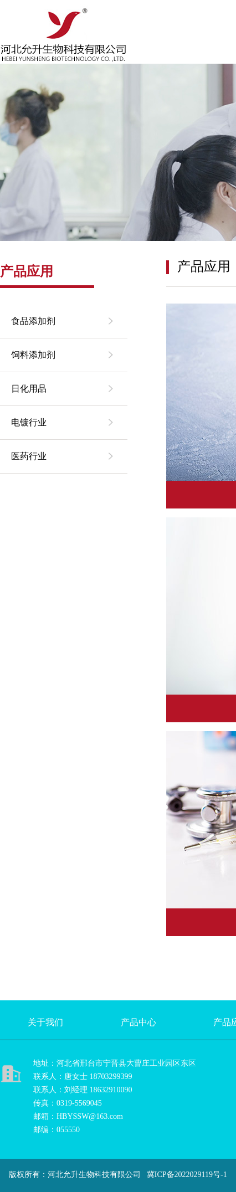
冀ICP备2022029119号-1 (187, 1174)
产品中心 (138, 1022)
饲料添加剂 (33, 354)
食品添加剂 (33, 321)
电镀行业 (29, 422)
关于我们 (45, 1022)
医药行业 (29, 456)
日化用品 (29, 388)
